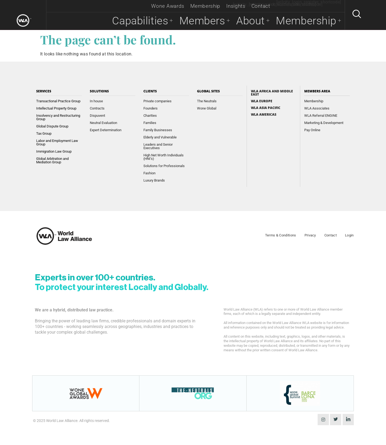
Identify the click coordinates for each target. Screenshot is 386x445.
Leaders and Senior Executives (158, 146)
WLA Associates (316, 108)
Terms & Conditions (280, 235)
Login (349, 235)
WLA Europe (261, 101)
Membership (205, 6)
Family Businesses (157, 130)
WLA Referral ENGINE (320, 116)
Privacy (310, 235)
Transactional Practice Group (58, 101)
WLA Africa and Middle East (272, 93)
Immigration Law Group (54, 151)
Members (199, 21)
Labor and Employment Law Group (57, 142)
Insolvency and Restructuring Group (58, 117)
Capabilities (134, 21)
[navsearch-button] (354, 15)
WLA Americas (263, 114)
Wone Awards (167, 6)
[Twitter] (335, 419)
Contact (260, 6)
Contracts (97, 108)
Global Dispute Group (52, 126)
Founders (150, 108)
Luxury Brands (154, 180)
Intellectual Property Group (56, 108)
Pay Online (312, 130)
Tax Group (43, 133)
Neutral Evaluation (103, 123)
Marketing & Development (323, 123)
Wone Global (206, 108)
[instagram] (323, 419)
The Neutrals (207, 101)
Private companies (157, 101)
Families (149, 123)
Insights (236, 6)
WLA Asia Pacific (265, 108)
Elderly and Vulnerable (160, 137)
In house (96, 101)
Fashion (149, 173)
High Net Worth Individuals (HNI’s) (163, 157)
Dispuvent (97, 116)
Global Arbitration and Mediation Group (52, 160)
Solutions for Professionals (164, 166)
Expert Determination (105, 130)
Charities (150, 116)
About (249, 21)
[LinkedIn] (348, 419)
